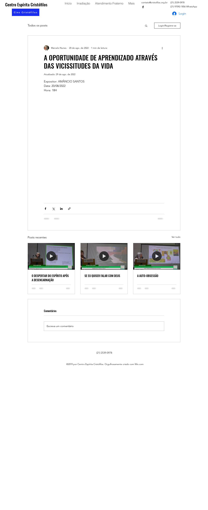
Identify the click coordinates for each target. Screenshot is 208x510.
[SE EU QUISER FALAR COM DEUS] (104, 256)
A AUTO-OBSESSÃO (147, 276)
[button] (25, 12)
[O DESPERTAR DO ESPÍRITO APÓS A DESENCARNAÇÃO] (51, 256)
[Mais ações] (162, 48)
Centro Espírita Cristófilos (26, 4)
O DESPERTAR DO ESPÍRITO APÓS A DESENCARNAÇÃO (50, 278)
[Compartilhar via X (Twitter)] (53, 208)
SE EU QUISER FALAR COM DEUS (102, 276)
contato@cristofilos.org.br (154, 2)
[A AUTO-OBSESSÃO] (156, 256)
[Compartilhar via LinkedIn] (61, 208)
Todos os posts (37, 25)
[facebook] (143, 7)
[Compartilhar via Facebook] (45, 208)
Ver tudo (176, 236)
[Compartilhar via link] (69, 208)
